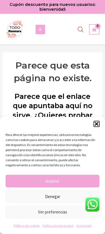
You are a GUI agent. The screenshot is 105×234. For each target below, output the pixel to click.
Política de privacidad (58, 225)
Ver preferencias (52, 212)
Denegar (52, 196)
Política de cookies (27, 225)
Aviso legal (84, 225)
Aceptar (52, 181)
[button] (96, 124)
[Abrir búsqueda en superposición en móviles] (80, 29)
